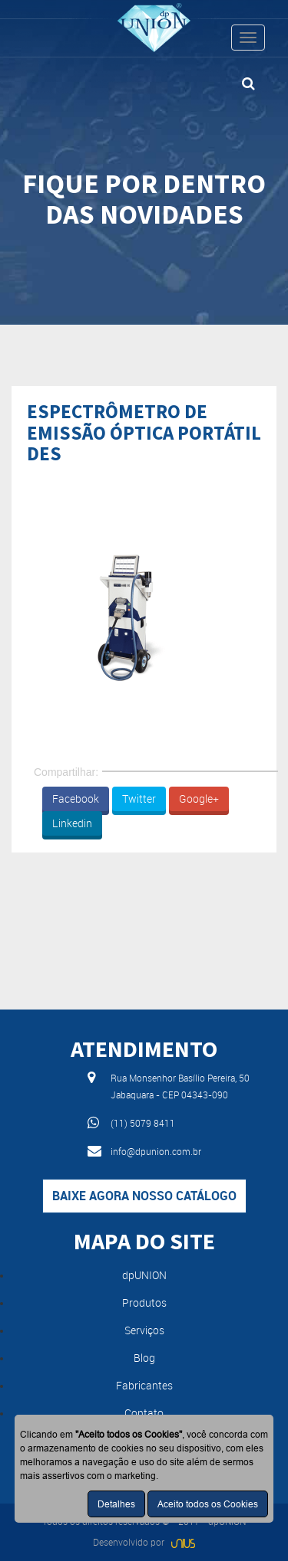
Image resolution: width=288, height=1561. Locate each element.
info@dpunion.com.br (156, 1151)
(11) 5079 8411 (143, 1123)
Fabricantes (144, 1385)
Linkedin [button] (72, 823)
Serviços (144, 1330)
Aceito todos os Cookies (207, 1504)
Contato (144, 1413)
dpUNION (144, 1275)
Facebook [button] (75, 798)
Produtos (144, 1302)
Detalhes (116, 1504)
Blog (144, 1357)
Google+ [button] (199, 798)
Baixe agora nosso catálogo (144, 1195)
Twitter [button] (139, 798)
